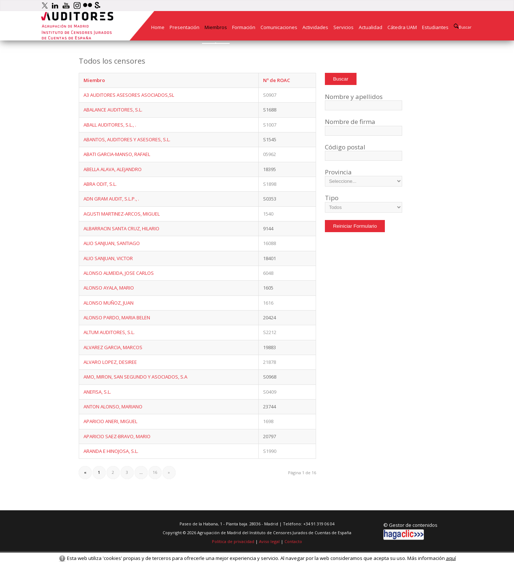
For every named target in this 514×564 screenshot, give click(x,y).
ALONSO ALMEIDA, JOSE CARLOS (119, 273)
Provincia (338, 172)
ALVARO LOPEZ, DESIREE (110, 362)
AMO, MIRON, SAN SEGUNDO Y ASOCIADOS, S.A (135, 376)
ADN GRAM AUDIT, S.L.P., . (111, 198)
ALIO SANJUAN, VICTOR (108, 258)
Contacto (293, 541)
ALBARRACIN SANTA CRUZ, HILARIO (121, 228)
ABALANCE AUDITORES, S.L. (113, 109)
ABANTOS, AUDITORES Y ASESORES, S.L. (127, 139)
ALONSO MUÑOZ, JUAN (109, 302)
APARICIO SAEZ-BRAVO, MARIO (117, 436)
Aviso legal (269, 541)
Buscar (463, 27)
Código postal (345, 147)
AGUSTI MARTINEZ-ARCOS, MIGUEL (122, 213)
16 (155, 472)
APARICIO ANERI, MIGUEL (110, 421)
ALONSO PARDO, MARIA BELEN (117, 317)
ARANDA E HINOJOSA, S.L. (111, 451)
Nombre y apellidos (354, 96)
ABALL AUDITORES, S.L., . (110, 124)
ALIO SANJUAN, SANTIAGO (112, 243)
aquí (451, 558)
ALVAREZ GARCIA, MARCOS (113, 347)
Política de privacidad (233, 541)
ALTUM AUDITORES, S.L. (109, 332)
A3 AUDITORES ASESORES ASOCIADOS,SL (129, 95)
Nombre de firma (350, 121)
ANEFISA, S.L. (97, 392)
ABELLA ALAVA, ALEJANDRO (113, 169)
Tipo (331, 198)
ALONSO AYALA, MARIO (109, 287)
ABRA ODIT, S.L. (100, 184)
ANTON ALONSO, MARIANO (113, 406)
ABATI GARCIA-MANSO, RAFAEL (117, 154)
